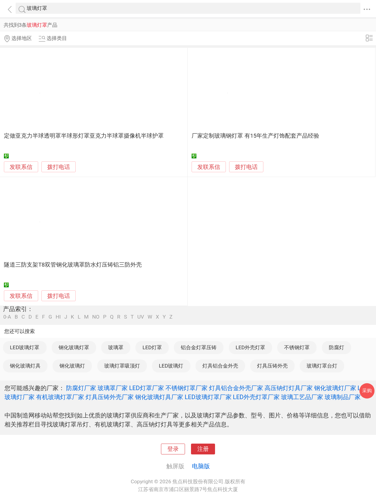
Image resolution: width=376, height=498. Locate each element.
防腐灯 (336, 347)
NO (95, 316)
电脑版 (201, 466)
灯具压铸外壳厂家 (110, 397)
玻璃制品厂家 (343, 397)
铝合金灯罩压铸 (199, 347)
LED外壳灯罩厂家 (256, 397)
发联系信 (21, 167)
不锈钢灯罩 (297, 347)
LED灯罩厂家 (146, 388)
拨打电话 (58, 167)
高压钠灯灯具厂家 (289, 388)
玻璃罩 (115, 347)
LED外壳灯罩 (250, 347)
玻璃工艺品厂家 (302, 397)
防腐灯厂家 (81, 388)
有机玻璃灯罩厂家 (60, 397)
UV (140, 316)
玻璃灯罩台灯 (322, 366)
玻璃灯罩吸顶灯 (122, 366)
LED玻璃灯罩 (24, 347)
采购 (367, 390)
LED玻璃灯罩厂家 (208, 397)
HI (58, 316)
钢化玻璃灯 (72, 366)
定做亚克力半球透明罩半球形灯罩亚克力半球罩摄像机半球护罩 (84, 136)
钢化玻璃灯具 (25, 366)
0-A (7, 316)
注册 (203, 449)
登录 (173, 449)
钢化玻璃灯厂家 (335, 388)
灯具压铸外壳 (272, 366)
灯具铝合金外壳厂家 (236, 388)
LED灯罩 (152, 347)
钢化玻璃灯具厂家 (159, 397)
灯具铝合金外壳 (220, 366)
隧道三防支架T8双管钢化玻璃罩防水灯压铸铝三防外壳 (73, 264)
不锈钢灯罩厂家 (186, 388)
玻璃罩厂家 (113, 388)
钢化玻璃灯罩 (74, 347)
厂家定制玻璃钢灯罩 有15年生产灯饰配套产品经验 (255, 136)
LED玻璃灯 (171, 366)
